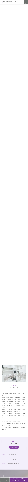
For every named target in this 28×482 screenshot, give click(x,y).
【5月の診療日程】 (12, 454)
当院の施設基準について (13, 463)
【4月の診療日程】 (12, 459)
